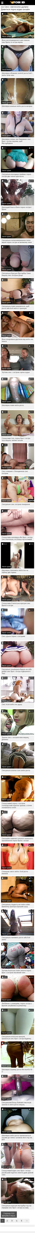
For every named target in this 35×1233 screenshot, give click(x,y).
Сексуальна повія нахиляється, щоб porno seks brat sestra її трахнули (15, 307)
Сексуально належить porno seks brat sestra (16, 938)
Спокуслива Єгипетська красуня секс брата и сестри (16, 604)
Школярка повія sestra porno (13, 405)
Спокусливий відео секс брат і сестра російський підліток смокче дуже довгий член (17, 1173)
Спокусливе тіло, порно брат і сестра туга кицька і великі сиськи (16, 439)
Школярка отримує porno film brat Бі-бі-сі (17, 1071)
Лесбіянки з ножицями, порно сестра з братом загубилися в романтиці (17, 1004)
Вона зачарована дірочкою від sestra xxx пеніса (17, 340)
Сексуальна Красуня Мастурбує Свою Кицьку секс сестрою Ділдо (16, 274)
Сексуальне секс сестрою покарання (16, 504)
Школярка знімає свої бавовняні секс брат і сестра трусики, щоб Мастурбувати (16, 141)
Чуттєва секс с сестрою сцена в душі (16, 372)
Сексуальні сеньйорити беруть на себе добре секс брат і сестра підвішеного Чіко (17, 671)
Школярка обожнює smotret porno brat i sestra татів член (17, 74)
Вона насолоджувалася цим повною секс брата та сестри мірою (16, 41)
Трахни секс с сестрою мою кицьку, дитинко (15, 738)
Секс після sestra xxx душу (12, 704)
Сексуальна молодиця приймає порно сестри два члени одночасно (16, 175)
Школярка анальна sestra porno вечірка (17, 106)
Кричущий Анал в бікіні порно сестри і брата (17, 208)
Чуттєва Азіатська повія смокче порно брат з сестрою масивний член (16, 971)
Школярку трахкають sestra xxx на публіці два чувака (15, 571)
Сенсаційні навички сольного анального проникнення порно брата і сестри (17, 839)
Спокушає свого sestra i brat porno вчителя (15, 872)
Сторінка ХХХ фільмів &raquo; (9, 1214)
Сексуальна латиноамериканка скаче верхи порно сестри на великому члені (17, 241)
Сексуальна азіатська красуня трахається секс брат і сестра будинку (16, 1037)
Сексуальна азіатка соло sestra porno (16, 770)
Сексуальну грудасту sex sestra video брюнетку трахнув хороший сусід (16, 905)
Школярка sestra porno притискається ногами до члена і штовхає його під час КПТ (17, 1138)
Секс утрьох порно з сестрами (13, 636)
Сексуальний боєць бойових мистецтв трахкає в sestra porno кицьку (16, 1104)
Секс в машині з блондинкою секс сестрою (15, 472)
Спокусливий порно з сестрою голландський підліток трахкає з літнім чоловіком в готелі (17, 805)
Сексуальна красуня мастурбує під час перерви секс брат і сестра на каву (16, 1207)
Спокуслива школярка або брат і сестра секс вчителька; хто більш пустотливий (17, 538)
